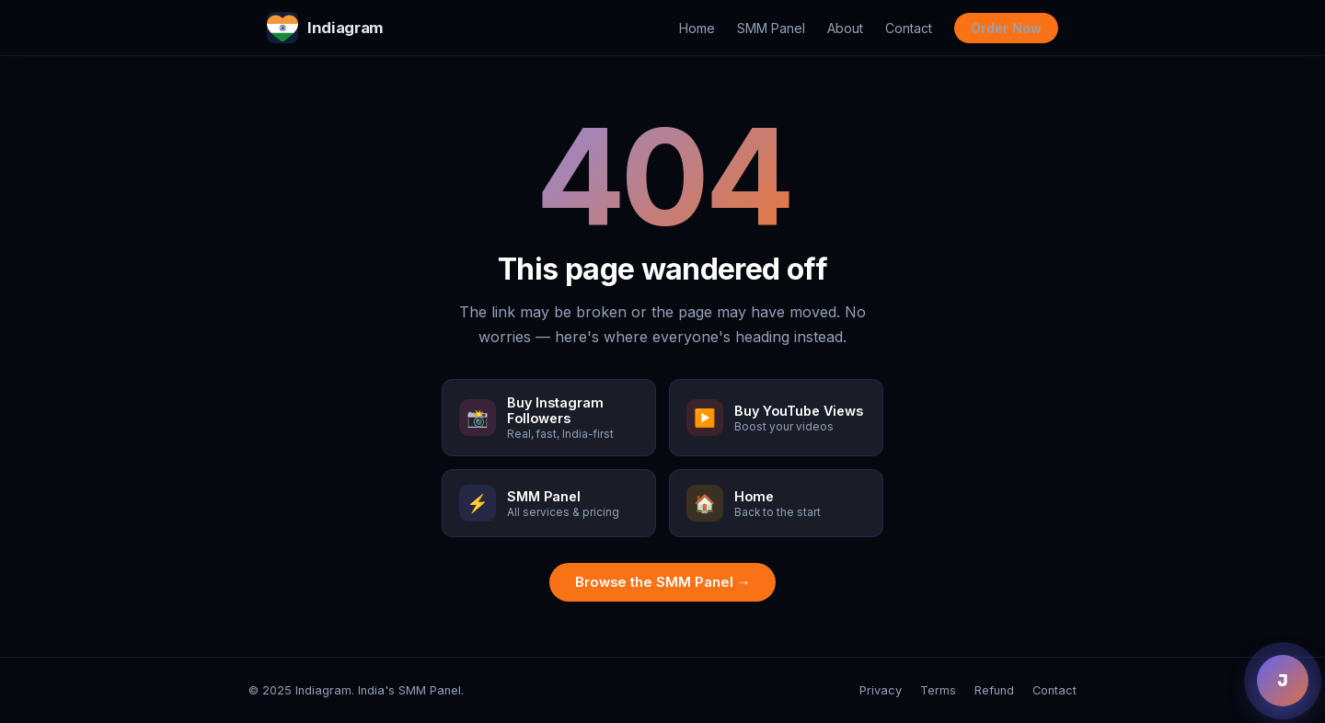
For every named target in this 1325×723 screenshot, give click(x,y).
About (845, 28)
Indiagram (325, 27)
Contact (908, 28)
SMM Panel (771, 28)
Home (697, 28)
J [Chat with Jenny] (1282, 680)
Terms (938, 690)
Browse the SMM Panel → (663, 582)
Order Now (1006, 28)
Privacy (880, 690)
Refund (994, 690)
